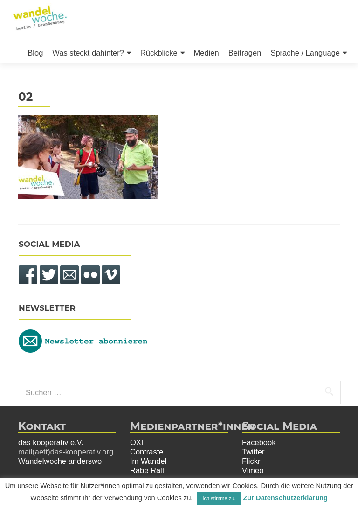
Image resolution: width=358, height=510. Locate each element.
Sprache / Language (305, 53)
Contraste (147, 451)
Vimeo (252, 470)
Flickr (251, 461)
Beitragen (245, 53)
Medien (206, 53)
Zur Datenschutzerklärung (285, 498)
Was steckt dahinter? (88, 53)
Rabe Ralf (147, 470)
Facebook (258, 442)
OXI (136, 442)
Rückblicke (159, 53)
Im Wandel (148, 461)
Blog (35, 53)
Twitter (253, 451)
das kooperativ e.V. (50, 442)
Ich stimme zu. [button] (218, 498)
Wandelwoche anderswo (60, 461)
